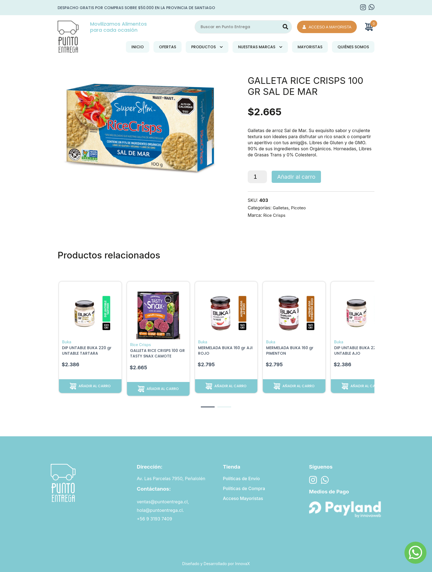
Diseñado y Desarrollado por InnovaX (216, 563)
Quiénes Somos (353, 47)
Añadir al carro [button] (95, 386)
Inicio (137, 47)
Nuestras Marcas (256, 47)
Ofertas (167, 47)
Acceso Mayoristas (243, 499)
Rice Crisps (275, 215)
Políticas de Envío (241, 478)
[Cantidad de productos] (257, 176)
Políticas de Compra (244, 488)
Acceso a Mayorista (327, 27)
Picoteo (300, 207)
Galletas (281, 207)
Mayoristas (310, 47)
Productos (203, 47)
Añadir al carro (296, 176)
